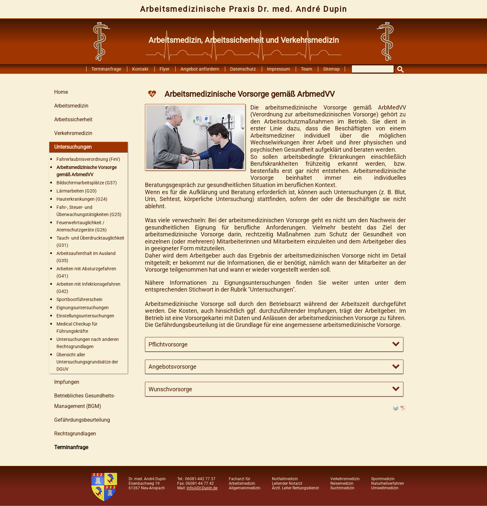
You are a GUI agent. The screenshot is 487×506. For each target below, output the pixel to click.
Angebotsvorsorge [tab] (172, 366)
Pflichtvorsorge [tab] (168, 344)
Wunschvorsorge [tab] (170, 389)
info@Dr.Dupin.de (202, 488)
